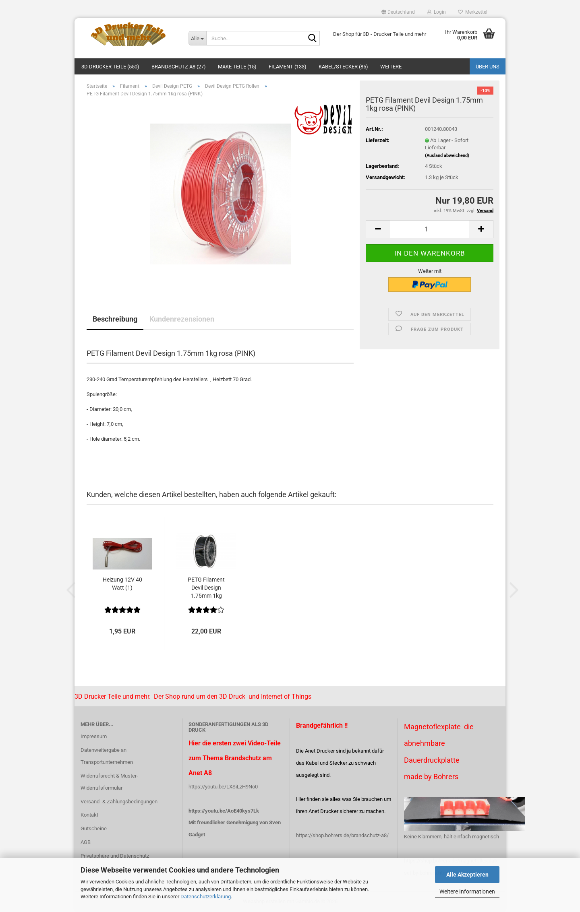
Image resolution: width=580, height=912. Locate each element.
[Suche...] (197, 38)
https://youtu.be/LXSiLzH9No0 (223, 787)
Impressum (94, 736)
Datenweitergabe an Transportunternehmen (107, 756)
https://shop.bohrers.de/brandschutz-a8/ (342, 835)
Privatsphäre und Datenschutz (115, 856)
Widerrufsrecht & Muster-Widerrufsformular (109, 782)
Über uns (487, 67)
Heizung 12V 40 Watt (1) (122, 583)
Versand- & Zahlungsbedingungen (119, 802)
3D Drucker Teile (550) (110, 67)
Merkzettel (472, 12)
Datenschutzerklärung (205, 896)
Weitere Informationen (467, 891)
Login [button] (436, 12)
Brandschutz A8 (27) (178, 67)
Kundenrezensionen (181, 319)
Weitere (391, 67)
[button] (398, 12)
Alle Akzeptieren (467, 874)
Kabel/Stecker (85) (343, 67)
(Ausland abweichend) (447, 155)
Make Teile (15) (237, 67)
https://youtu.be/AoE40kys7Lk (223, 811)
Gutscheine (94, 828)
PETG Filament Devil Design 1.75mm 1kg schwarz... (206, 588)
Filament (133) (288, 67)
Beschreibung (115, 319)
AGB (86, 842)
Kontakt (89, 815)
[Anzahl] (429, 229)
